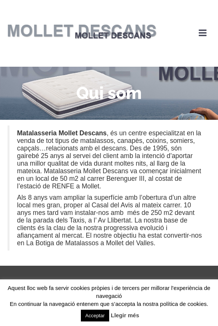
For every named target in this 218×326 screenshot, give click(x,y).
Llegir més (125, 315)
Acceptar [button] (95, 315)
